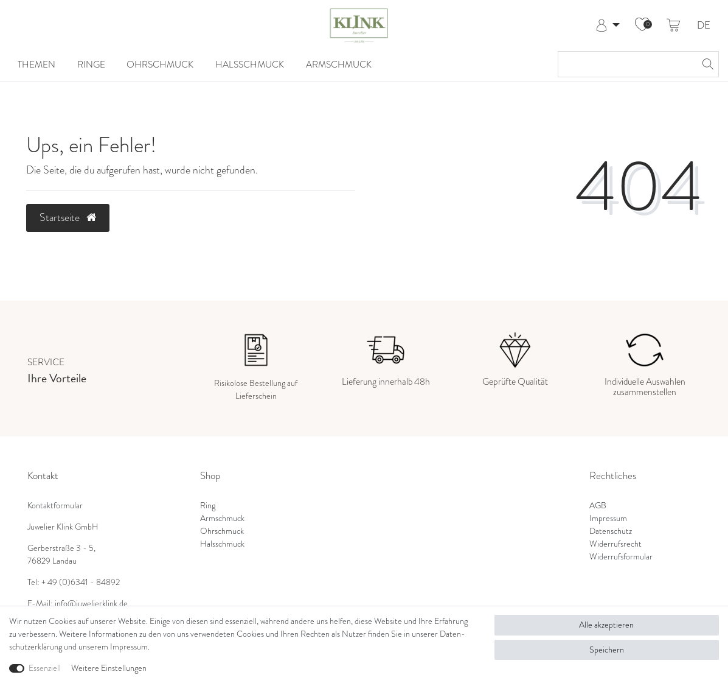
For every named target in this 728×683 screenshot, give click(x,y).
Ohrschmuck (160, 64)
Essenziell (45, 668)
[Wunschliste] (642, 25)
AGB (597, 505)
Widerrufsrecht (615, 544)
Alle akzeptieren (606, 624)
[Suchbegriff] (626, 64)
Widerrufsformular (621, 556)
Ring (207, 505)
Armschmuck (339, 64)
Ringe (91, 64)
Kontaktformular (55, 505)
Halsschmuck (249, 64)
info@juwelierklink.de (91, 603)
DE (703, 26)
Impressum (608, 518)
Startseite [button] (68, 217)
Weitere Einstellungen (109, 668)
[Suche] (706, 64)
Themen (36, 64)
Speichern (606, 649)
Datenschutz (610, 531)
